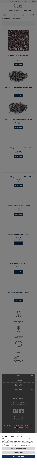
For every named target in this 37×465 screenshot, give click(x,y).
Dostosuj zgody (18, 452)
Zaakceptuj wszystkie (18, 456)
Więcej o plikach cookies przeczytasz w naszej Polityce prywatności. (16, 445)
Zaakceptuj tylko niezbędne (18, 448)
